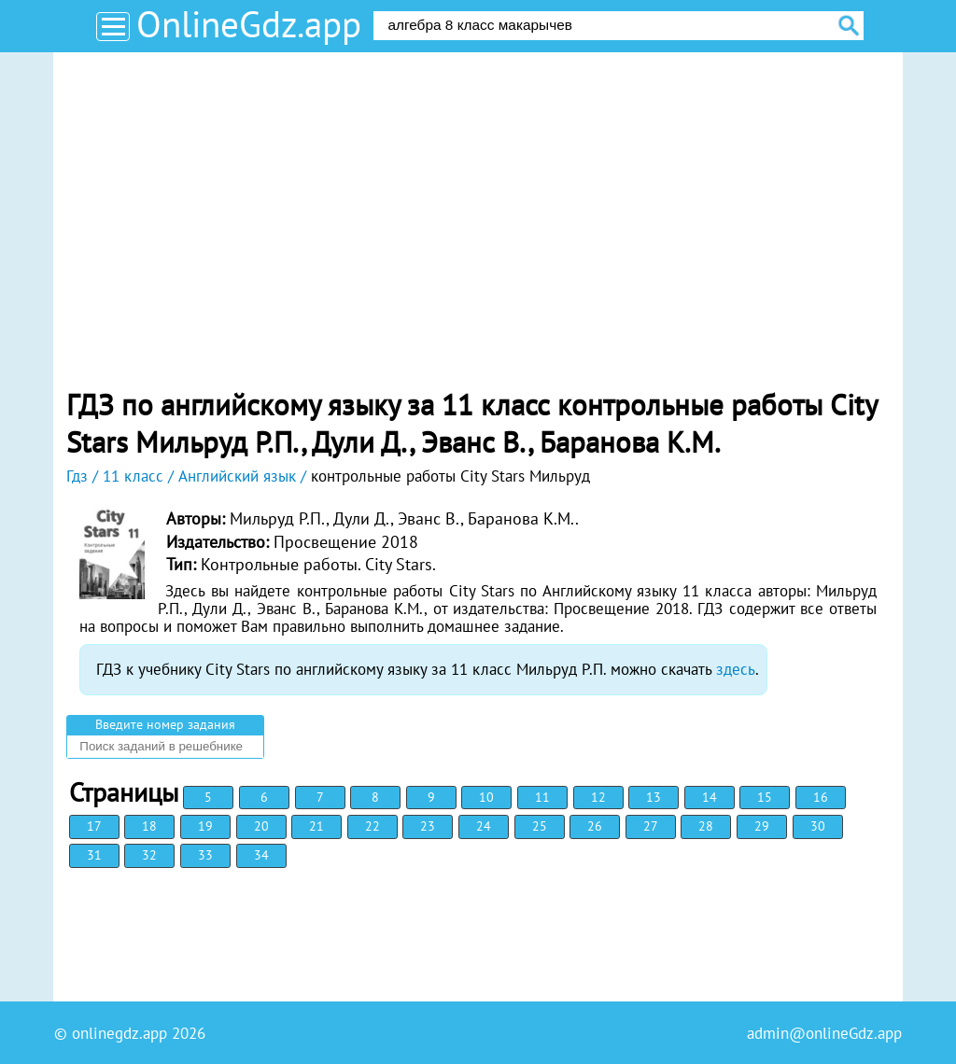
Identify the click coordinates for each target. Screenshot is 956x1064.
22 (372, 826)
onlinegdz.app (119, 1033)
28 (705, 826)
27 (650, 826)
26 (594, 826)
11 (542, 797)
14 (709, 797)
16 (820, 797)
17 (94, 826)
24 (483, 826)
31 (94, 855)
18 (149, 826)
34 (261, 855)
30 (817, 826)
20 (261, 826)
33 (205, 855)
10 (486, 797)
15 (764, 797)
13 (653, 797)
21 (316, 826)
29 (761, 826)
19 (205, 826)
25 (539, 826)
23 (427, 826)
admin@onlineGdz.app (824, 1033)
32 (149, 855)
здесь (735, 669)
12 (598, 797)
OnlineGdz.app (248, 24)
